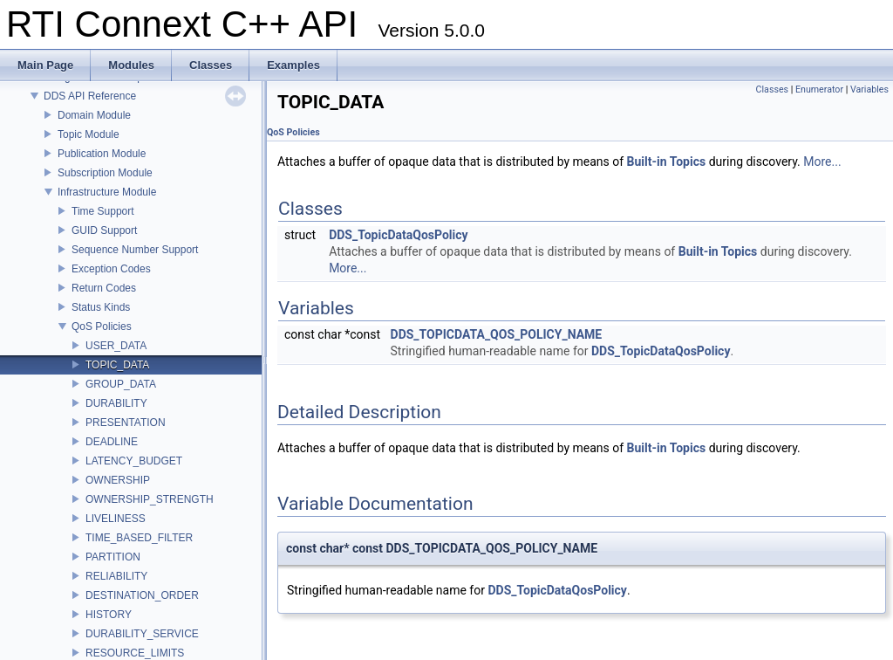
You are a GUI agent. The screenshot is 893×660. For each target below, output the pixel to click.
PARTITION (112, 557)
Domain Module (94, 115)
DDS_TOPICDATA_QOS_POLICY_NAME (497, 334)
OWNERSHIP (117, 480)
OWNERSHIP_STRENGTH (149, 499)
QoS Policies (102, 326)
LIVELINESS (115, 518)
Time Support (103, 211)
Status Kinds (101, 307)
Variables (869, 89)
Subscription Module (105, 173)
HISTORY (108, 614)
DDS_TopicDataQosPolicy (398, 235)
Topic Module (88, 134)
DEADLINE (111, 442)
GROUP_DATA (120, 384)
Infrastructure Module (107, 192)
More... (822, 161)
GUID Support (104, 230)
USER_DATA (116, 346)
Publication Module (102, 154)
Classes (772, 89)
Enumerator (819, 89)
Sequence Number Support (135, 250)
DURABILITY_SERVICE (142, 634)
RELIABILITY (116, 576)
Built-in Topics (666, 161)
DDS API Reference (90, 96)
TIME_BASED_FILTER (139, 538)
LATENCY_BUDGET (133, 461)
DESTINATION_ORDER (142, 595)
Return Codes (104, 288)
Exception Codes (111, 269)
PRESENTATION (125, 422)
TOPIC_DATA (117, 365)
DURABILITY (116, 403)
